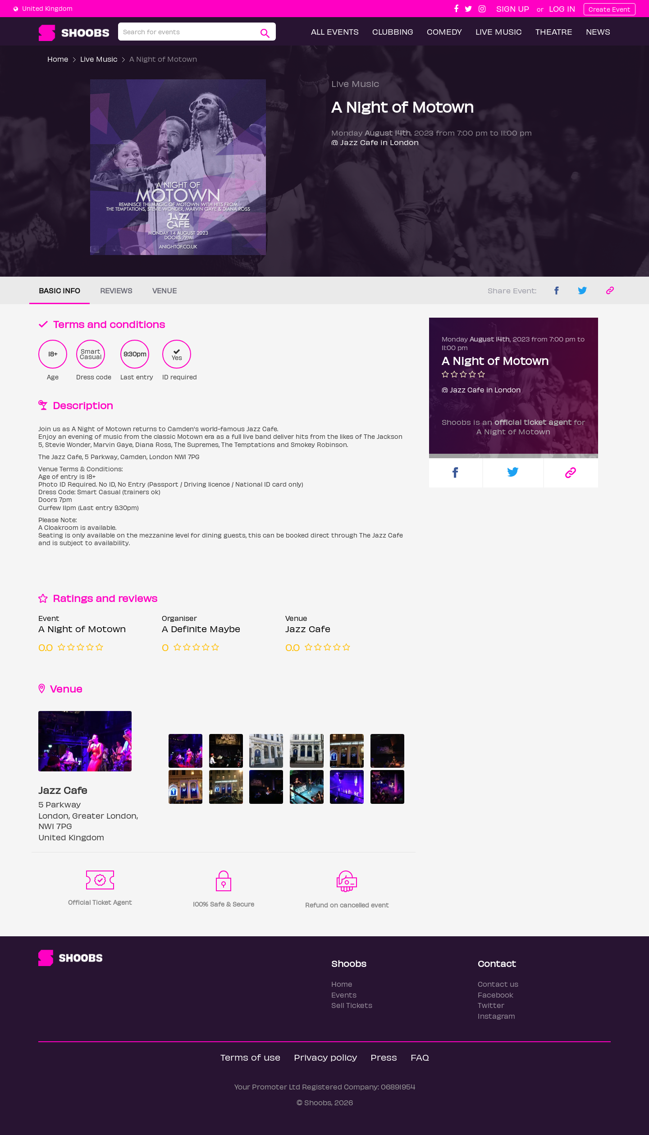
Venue (164, 290)
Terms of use (250, 1056)
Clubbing (392, 31)
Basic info (59, 290)
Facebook (495, 994)
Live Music (498, 31)
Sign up (512, 8)
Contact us (498, 984)
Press (383, 1056)
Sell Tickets (351, 1005)
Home (58, 59)
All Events (335, 31)
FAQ (420, 1056)
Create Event (610, 9)
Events (343, 994)
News (598, 31)
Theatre (553, 31)
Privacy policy (325, 1056)
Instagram (496, 1016)
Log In (562, 8)
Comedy (444, 31)
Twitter (491, 1005)
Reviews (116, 290)
